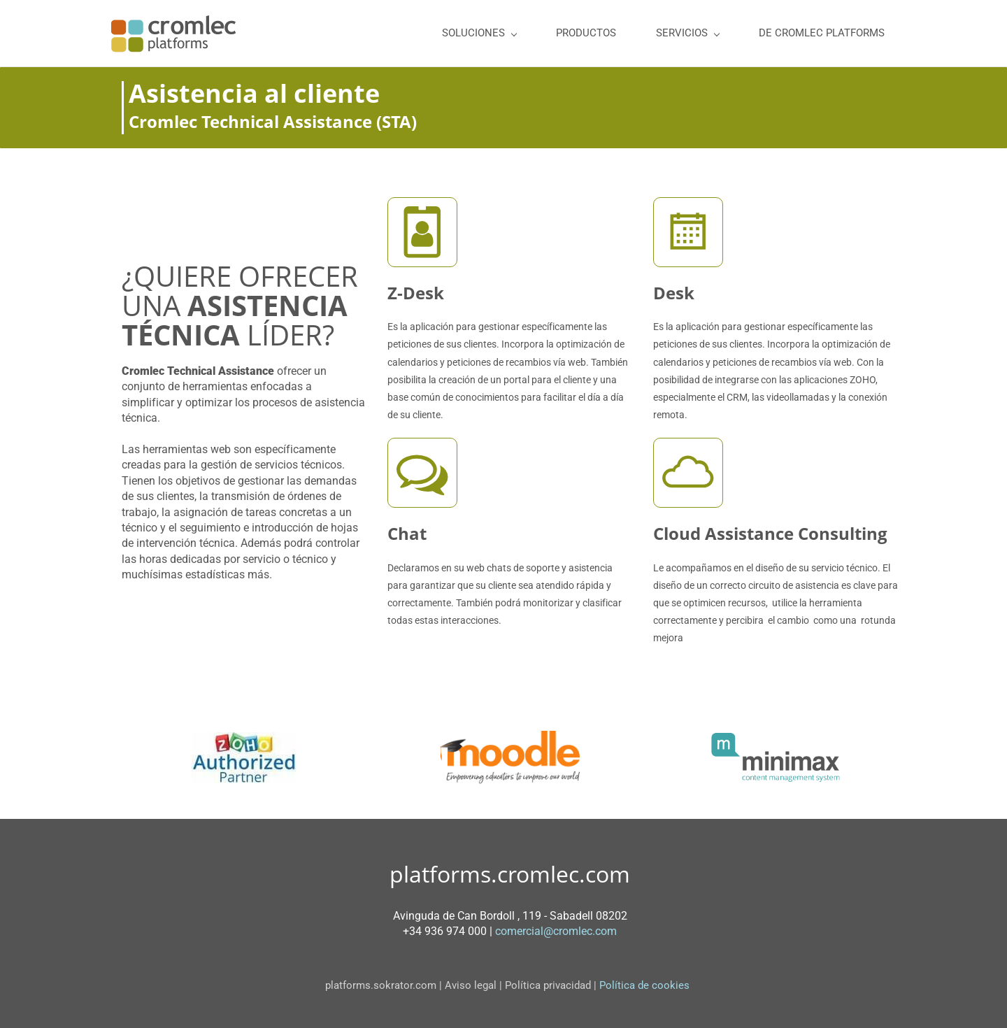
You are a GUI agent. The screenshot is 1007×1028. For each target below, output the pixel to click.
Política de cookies (647, 985)
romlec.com (588, 931)
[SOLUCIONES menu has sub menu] (479, 33)
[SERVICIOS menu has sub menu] (687, 33)
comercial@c (527, 931)
